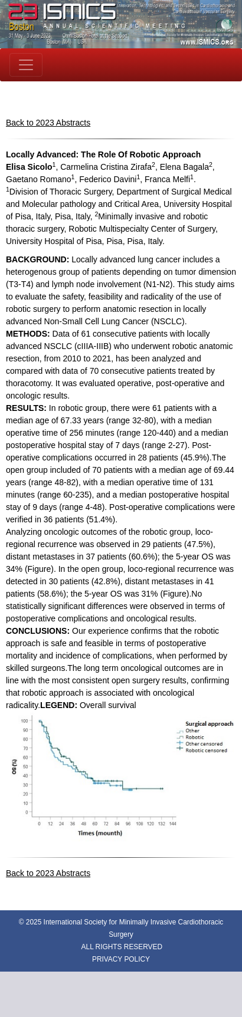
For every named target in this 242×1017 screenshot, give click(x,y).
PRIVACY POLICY (121, 959)
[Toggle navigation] (25, 65)
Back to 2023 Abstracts (48, 122)
